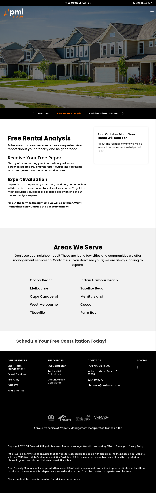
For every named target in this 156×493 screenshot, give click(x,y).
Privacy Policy (135, 446)
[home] (14, 13)
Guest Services (17, 374)
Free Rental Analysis (69, 113)
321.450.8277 (144, 3)
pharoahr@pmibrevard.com (105, 385)
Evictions (43, 113)
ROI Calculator (57, 366)
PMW (109, 446)
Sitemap (120, 446)
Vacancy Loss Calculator (56, 381)
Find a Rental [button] (16, 390)
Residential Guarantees (103, 113)
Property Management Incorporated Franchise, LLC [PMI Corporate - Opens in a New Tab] (90, 428)
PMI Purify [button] (13, 379)
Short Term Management (16, 367)
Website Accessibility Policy (55, 460)
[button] (138, 367)
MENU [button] (152, 13)
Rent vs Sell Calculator (55, 372)
